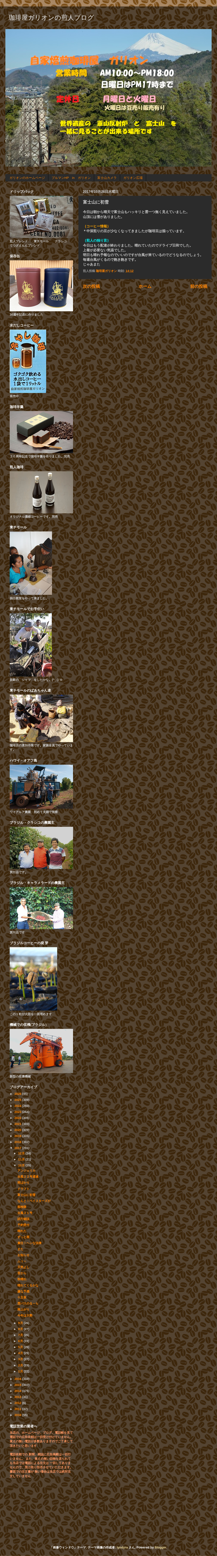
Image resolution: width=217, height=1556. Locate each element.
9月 (21, 1323)
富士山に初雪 (26, 1195)
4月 (21, 1353)
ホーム (145, 286)
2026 (18, 1094)
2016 (18, 1379)
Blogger (160, 1547)
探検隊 (21, 1207)
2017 (18, 1148)
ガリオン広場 (133, 178)
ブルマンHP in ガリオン (71, 178)
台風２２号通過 (27, 1176)
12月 (22, 1153)
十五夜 (21, 1297)
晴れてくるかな (27, 1285)
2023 (18, 1112)
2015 (18, 1385)
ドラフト (23, 1189)
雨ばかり (23, 1182)
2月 (21, 1365)
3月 (21, 1359)
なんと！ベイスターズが (33, 1201)
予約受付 (23, 1225)
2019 (18, 1136)
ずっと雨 (23, 1237)
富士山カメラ (107, 178)
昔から (21, 1273)
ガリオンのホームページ (27, 178)
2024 (18, 1106)
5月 (21, 1347)
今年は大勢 (24, 1315)
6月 (21, 1341)
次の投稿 (91, 286)
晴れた (21, 1231)
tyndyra (122, 1547)
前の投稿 (198, 286)
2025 (18, 1100)
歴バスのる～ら (27, 1303)
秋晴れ (21, 1279)
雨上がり (23, 1309)
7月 (21, 1335)
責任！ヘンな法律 (29, 1243)
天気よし (23, 1267)
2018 (18, 1142)
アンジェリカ (26, 1170)
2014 (18, 1391)
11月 (22, 1159)
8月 (21, 1329)
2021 (18, 1124)
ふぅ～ (21, 1261)
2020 (18, 1130)
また (20, 1249)
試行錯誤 (23, 1219)
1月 (21, 1371)
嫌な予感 (23, 1291)
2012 (18, 1403)
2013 (18, 1397)
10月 (22, 1165)
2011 (18, 1409)
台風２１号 (24, 1213)
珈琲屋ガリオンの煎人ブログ (51, 17)
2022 (18, 1118)
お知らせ (23, 1255)
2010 (18, 1415)
